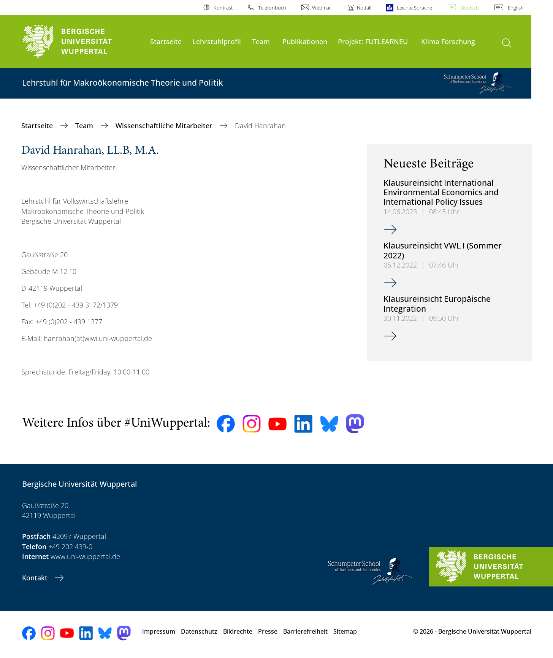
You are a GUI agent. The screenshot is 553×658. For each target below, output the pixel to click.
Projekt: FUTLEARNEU (373, 41)
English (516, 7)
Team (261, 41)
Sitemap (345, 631)
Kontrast (223, 7)
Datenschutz (199, 631)
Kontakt (35, 577)
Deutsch (470, 7)
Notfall (364, 7)
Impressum (158, 631)
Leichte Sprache (414, 7)
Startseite (166, 41)
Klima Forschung (448, 41)
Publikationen (304, 41)
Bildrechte (237, 631)
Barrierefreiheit (305, 631)
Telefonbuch (272, 7)
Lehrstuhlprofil (216, 41)
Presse (267, 631)
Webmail (321, 7)
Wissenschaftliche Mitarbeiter (165, 125)
